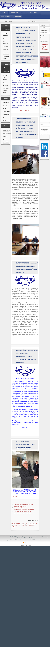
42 (26, 525)
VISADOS (17, 16)
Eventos (5, 49)
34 (26, 523)
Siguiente (31, 525)
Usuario (42, 25)
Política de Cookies (28, 537)
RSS (25, 542)
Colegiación (6, 130)
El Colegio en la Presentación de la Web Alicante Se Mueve (25, 445)
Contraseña (43, 30)
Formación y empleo (18, 12)
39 (16, 525)
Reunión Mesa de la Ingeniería (22, 513)
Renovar (5, 136)
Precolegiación (6, 133)
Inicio (3, 12)
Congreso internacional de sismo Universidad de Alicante (23, 505)
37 (37, 523)
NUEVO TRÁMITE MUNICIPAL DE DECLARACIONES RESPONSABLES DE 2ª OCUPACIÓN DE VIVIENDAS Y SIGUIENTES (27, 356)
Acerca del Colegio (5, 41)
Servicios (34, 12)
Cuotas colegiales (6, 141)
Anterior (18, 523)
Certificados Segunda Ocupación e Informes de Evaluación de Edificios (24, 508)
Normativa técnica (6, 57)
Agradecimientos (10, 540)
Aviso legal (37, 536)
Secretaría (5, 16)
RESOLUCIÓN (24, 110)
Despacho (6, 114)
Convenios (6, 102)
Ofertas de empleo (5, 77)
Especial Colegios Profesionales (23, 511)
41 (23, 525)
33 (23, 523)
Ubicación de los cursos (6, 90)
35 (30, 523)
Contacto (5, 46)
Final (13, 526)
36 (33, 523)
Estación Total (5, 107)
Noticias (5, 53)
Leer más (14, 339)
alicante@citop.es (39, 540)
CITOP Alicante (5, 34)
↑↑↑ (47, 537)
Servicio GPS (5, 119)
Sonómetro (6, 111)
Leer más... (15, 496)
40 (19, 525)
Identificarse (44, 41)
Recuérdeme (43, 36)
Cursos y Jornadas (5, 84)
